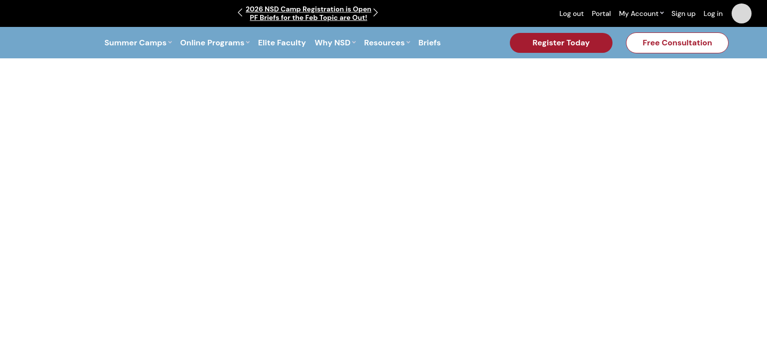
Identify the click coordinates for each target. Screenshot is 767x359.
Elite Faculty (282, 42)
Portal (601, 13)
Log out (571, 13)
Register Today (561, 42)
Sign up (683, 13)
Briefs (430, 42)
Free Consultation (677, 42)
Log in (713, 13)
